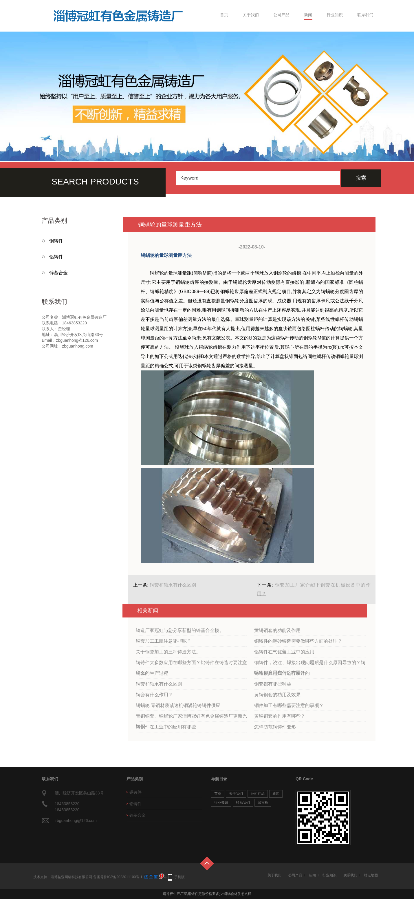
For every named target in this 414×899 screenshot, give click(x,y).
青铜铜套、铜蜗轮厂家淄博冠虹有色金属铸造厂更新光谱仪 (191, 718)
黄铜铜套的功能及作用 (277, 630)
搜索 (361, 178)
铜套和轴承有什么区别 (173, 584)
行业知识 (335, 14)
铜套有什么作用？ (154, 694)
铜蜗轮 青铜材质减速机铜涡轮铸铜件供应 (178, 705)
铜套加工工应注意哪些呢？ (163, 641)
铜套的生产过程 (152, 673)
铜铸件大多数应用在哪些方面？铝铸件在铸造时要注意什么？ (191, 664)
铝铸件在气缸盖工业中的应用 (284, 651)
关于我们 (251, 14)
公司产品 (281, 14)
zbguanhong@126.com (76, 820)
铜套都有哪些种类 (272, 683)
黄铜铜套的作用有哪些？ (279, 716)
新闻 (308, 14)
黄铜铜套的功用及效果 (277, 694)
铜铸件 (56, 240)
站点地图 (371, 875)
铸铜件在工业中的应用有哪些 (166, 726)
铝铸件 (56, 256)
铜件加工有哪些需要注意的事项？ (289, 705)
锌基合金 (58, 272)
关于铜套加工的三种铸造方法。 (168, 651)
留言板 (263, 803)
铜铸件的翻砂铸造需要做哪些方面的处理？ (298, 641)
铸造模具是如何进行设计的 (282, 673)
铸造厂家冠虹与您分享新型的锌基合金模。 (180, 630)
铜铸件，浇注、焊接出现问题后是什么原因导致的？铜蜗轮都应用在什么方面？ (309, 664)
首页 (224, 14)
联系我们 (365, 14)
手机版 (179, 877)
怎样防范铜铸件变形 (275, 726)
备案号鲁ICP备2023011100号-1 (117, 877)
